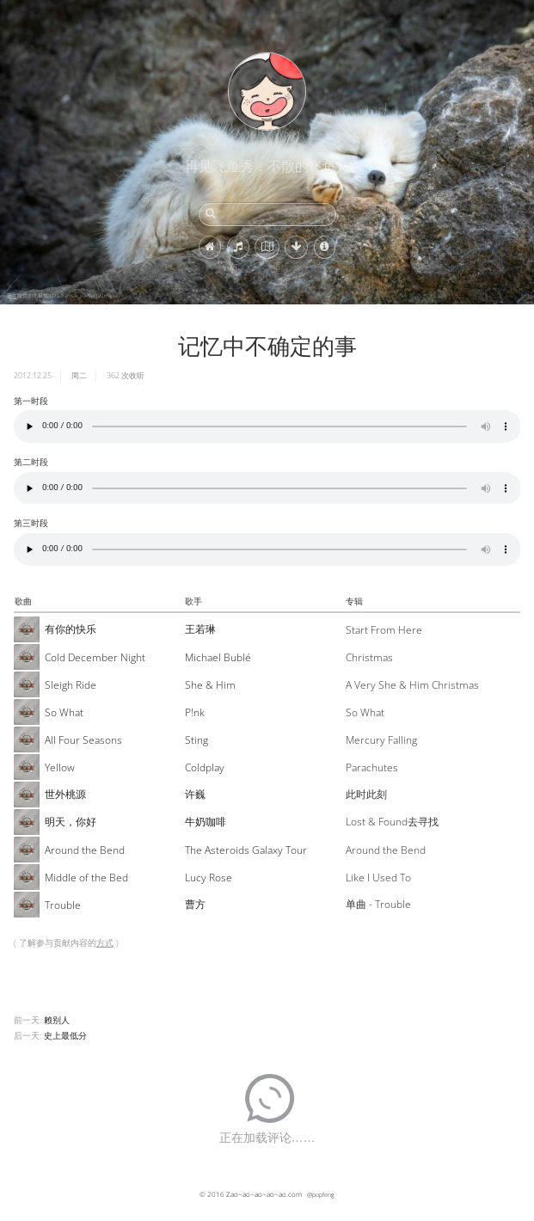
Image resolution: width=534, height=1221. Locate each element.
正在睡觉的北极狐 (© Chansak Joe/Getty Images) (63, 295)
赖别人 (57, 1020)
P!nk (195, 712)
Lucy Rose (208, 877)
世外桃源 (65, 794)
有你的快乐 (70, 629)
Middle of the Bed (86, 877)
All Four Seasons (83, 740)
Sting (196, 740)
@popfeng (321, 1194)
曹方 (195, 904)
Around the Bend (85, 850)
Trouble (63, 905)
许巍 (195, 794)
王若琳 (200, 629)
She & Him (210, 685)
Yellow (60, 767)
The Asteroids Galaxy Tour (246, 850)
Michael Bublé (218, 657)
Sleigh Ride (70, 685)
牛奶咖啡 (205, 821)
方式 (105, 942)
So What (64, 712)
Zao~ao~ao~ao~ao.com (264, 1194)
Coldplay (204, 767)
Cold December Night (95, 657)
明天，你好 (70, 821)
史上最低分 (65, 1035)
